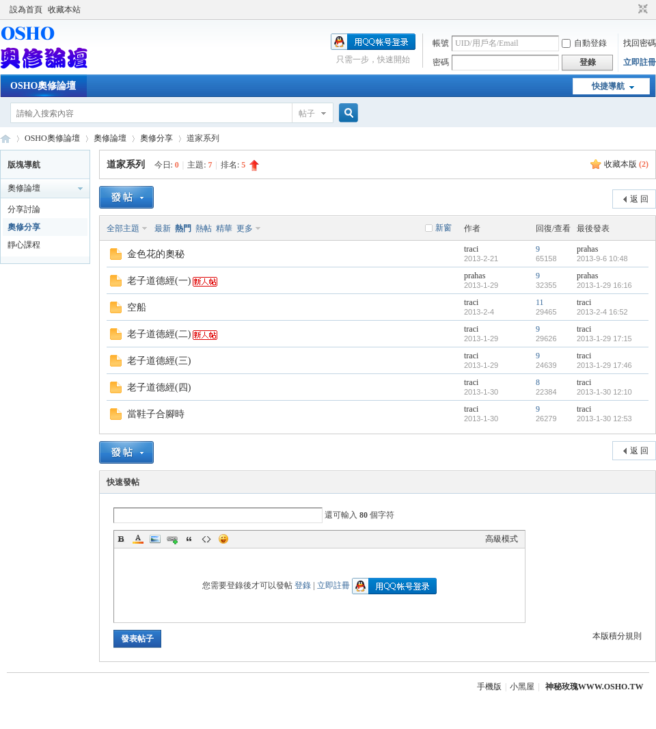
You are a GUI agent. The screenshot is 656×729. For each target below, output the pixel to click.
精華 (224, 228)
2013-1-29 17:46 (604, 365)
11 (540, 302)
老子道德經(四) (159, 387)
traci (471, 249)
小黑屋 (522, 686)
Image (155, 539)
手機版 (489, 686)
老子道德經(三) (159, 361)
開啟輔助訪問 (630, 9)
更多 (244, 228)
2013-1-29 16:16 (604, 285)
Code (206, 539)
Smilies (223, 539)
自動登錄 (584, 43)
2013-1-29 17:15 (604, 338)
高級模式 (501, 539)
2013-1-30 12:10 (604, 392)
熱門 (183, 228)
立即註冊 (639, 62)
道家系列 (126, 164)
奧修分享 (156, 138)
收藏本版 (626, 164)
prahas (587, 249)
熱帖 (203, 228)
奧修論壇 (110, 138)
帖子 (307, 113)
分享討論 (24, 209)
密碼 (441, 62)
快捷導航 (608, 86)
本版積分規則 (617, 636)
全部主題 (123, 228)
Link (172, 539)
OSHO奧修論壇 (43, 86)
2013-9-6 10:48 (602, 258)
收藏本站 (64, 9)
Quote (189, 539)
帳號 (441, 43)
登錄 (303, 585)
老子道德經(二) (159, 334)
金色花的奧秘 (155, 254)
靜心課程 (24, 245)
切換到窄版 (641, 9)
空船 (136, 307)
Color (138, 539)
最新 (162, 228)
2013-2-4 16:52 (602, 312)
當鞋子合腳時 (155, 414)
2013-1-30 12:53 (604, 418)
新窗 (443, 228)
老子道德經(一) (159, 281)
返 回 (639, 199)
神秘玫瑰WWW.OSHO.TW (594, 686)
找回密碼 (639, 43)
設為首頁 (26, 9)
